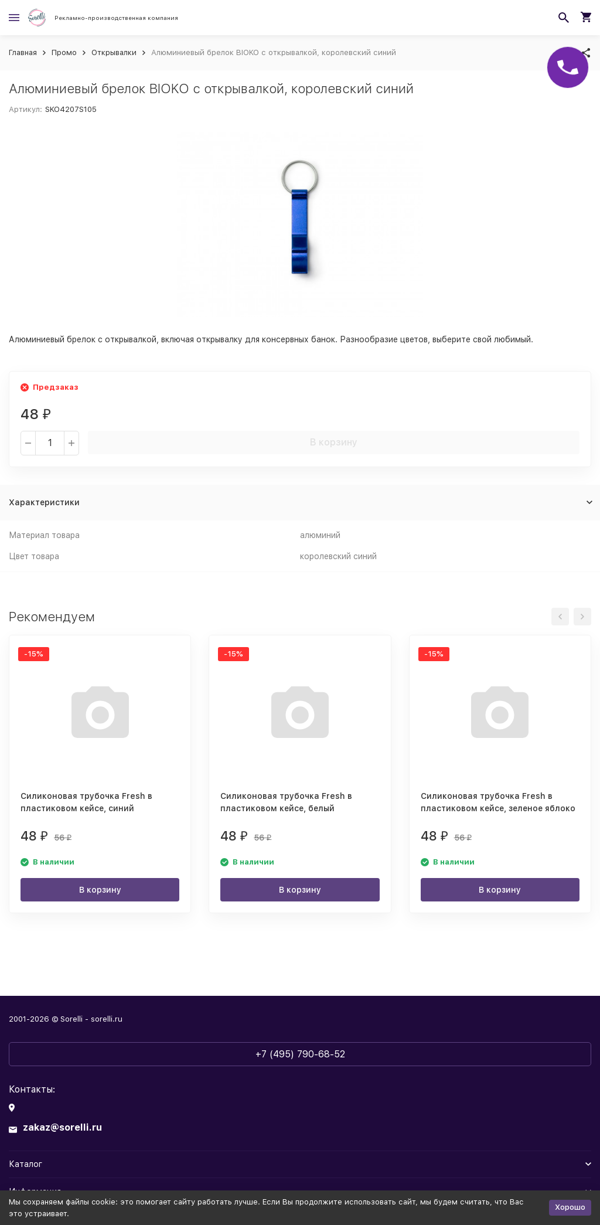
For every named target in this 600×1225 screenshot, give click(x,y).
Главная (23, 52)
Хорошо (570, 1207)
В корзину (333, 442)
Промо (64, 52)
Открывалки (114, 52)
